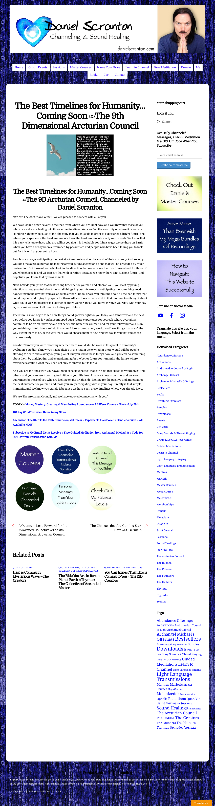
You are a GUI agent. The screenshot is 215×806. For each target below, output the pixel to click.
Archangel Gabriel (168, 375)
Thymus (162, 588)
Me (198, 67)
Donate (186, 67)
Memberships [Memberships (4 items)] (187, 694)
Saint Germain (165, 530)
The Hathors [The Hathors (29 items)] (186, 723)
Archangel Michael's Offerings (175, 381)
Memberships (165, 504)
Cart (107, 74)
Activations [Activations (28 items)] (165, 625)
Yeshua (161, 601)
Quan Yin (162, 523)
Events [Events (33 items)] (189, 649)
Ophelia (161, 510)
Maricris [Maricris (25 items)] (176, 684)
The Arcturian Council (170, 556)
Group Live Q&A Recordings (174, 439)
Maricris (162, 478)
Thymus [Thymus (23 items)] (163, 727)
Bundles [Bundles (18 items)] (193, 644)
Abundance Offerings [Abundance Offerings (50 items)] (175, 621)
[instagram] (182, 315)
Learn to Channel (137, 67)
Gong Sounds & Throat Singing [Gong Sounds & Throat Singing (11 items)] (182, 654)
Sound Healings (166, 543)
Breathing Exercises (169, 400)
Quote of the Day (23, 568)
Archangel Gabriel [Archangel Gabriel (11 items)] (179, 629)
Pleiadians (163, 517)
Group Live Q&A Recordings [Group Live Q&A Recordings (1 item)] (169, 660)
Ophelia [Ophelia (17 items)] (162, 699)
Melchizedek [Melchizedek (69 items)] (168, 694)
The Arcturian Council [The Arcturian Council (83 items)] (177, 713)
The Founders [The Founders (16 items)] (166, 723)
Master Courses (81, 67)
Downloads (164, 413)
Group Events (38, 67)
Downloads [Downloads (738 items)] (170, 649)
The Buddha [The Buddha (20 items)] (166, 718)
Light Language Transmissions (176, 465)
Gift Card (162, 426)
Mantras (162, 472)
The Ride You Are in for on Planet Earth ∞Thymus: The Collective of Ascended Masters (79, 582)
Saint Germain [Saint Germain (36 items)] (168, 703)
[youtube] (161, 315)
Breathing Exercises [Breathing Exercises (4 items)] (176, 644)
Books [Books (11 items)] (161, 644)
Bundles (162, 407)
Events (161, 420)
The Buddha (164, 562)
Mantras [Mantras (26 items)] (163, 684)
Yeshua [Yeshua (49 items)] (190, 727)
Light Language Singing (171, 459)
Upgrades (162, 595)
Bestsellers (163, 388)
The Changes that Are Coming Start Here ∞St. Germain (116, 528)
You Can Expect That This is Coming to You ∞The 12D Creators (125, 576)
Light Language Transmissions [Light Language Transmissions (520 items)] (174, 677)
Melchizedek (164, 498)
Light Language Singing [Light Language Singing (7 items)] (187, 669)
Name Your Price (108, 67)
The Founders (165, 575)
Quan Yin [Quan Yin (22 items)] (193, 699)
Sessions (59, 67)
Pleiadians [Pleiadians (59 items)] (177, 699)
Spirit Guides (165, 549)
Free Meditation (165, 67)
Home (19, 67)
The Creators (134, 568)
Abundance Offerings (170, 355)
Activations (164, 362)
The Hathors (164, 582)
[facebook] (172, 315)
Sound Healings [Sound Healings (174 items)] (172, 708)
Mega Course (165, 491)
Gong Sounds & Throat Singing (176, 433)
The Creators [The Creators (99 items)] (187, 718)
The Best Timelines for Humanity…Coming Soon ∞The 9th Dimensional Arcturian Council (80, 116)
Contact (120, 74)
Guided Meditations (169, 446)
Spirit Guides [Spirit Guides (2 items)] (194, 709)
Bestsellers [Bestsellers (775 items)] (188, 639)
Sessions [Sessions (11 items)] (186, 703)
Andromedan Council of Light (175, 368)
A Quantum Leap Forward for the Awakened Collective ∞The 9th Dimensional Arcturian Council (42, 530)
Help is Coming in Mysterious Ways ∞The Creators (31, 576)
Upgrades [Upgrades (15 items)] (176, 727)
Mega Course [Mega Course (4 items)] (175, 689)
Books (94, 74)
